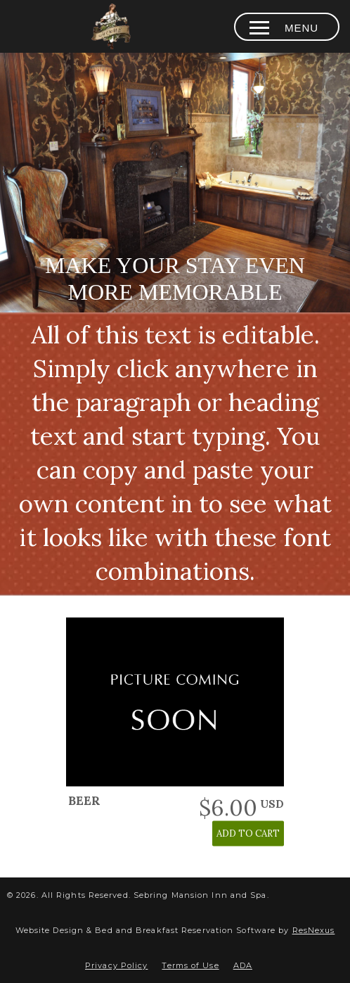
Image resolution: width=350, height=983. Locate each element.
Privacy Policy (116, 965)
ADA (242, 965)
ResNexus (313, 930)
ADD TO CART (248, 833)
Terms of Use (190, 965)
